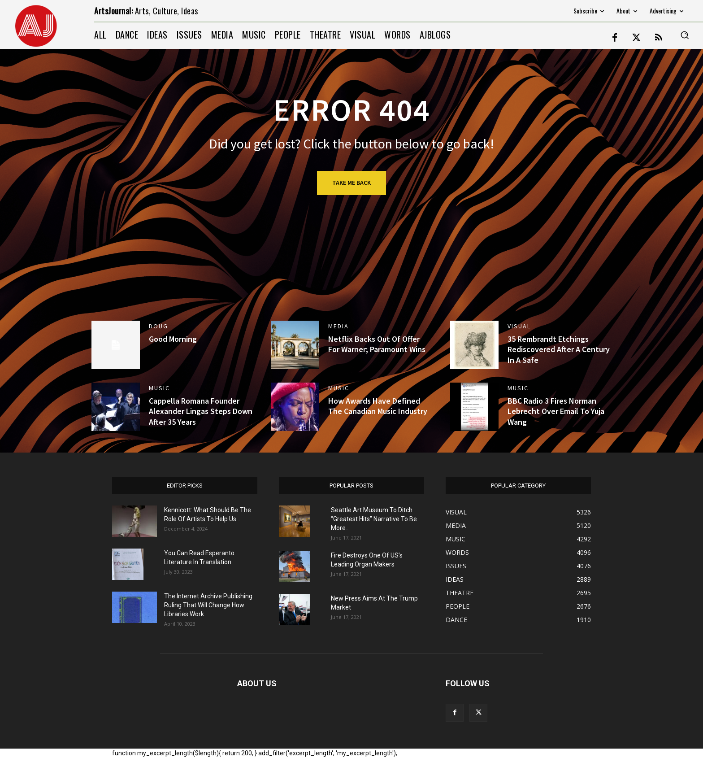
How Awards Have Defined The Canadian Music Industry (377, 406)
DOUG (158, 326)
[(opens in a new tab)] (474, 345)
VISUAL (519, 326)
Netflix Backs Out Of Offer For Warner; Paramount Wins (376, 344)
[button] (684, 35)
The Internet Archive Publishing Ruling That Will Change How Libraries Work (208, 605)
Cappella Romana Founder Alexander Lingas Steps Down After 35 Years (200, 411)
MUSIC (159, 388)
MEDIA (338, 326)
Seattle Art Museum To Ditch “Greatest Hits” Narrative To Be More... (374, 518)
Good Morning (173, 339)
